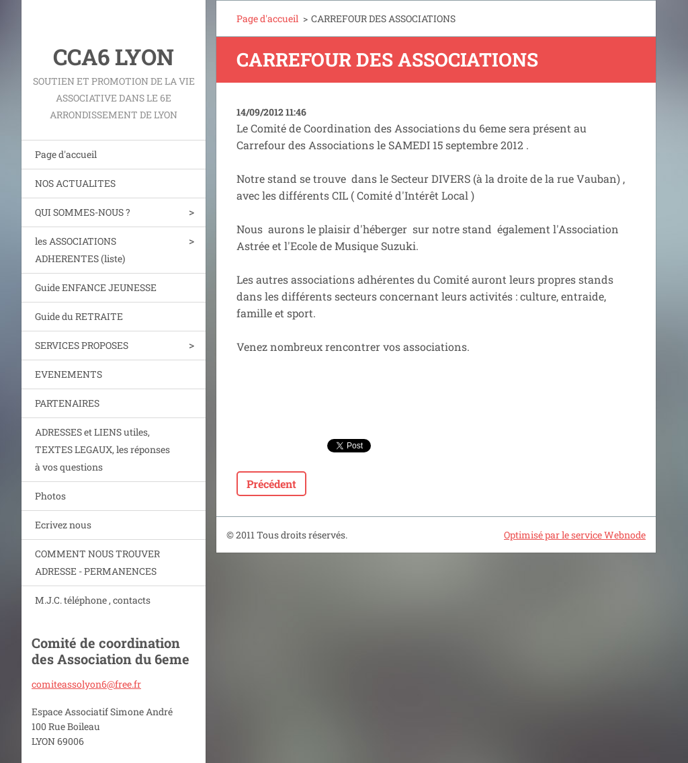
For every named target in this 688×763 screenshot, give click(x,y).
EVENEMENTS (68, 374)
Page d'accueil (66, 154)
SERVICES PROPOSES (81, 345)
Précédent (271, 484)
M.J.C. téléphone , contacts (92, 600)
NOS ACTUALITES (75, 183)
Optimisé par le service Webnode (575, 534)
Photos (50, 495)
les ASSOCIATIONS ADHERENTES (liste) (80, 250)
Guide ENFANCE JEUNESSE (96, 287)
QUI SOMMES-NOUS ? (82, 212)
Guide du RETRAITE (79, 316)
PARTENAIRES (67, 403)
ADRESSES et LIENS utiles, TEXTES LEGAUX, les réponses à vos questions (102, 449)
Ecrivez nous (63, 524)
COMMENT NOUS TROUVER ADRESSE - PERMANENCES (97, 562)
